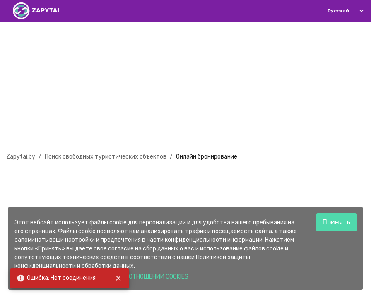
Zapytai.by (20, 156)
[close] (118, 278)
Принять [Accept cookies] (336, 222)
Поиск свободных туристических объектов (105, 156)
